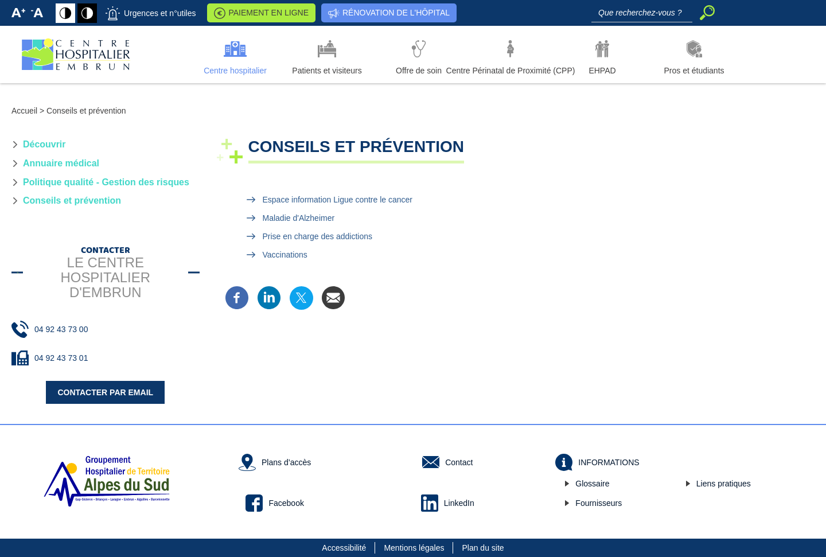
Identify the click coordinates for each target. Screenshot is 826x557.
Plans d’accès (286, 462)
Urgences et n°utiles (160, 13)
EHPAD (602, 70)
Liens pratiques (723, 483)
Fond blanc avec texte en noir (65, 13)
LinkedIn (459, 503)
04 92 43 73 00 (61, 329)
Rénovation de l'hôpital (396, 12)
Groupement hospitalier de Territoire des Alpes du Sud (107, 481)
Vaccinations (285, 254)
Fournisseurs (598, 503)
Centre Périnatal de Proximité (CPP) (510, 70)
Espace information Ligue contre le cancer (337, 199)
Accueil (24, 110)
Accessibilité (344, 547)
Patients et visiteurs (326, 70)
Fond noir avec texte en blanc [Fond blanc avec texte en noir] (87, 13)
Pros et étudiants (694, 70)
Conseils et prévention (72, 200)
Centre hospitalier (235, 70)
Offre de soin (419, 70)
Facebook (285, 503)
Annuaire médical (61, 163)
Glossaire (592, 483)
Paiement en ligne (268, 12)
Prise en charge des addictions (317, 236)
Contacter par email (105, 392)
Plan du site (483, 547)
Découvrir (44, 144)
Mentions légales (414, 547)
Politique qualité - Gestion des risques (106, 182)
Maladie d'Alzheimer (299, 218)
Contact (459, 462)
